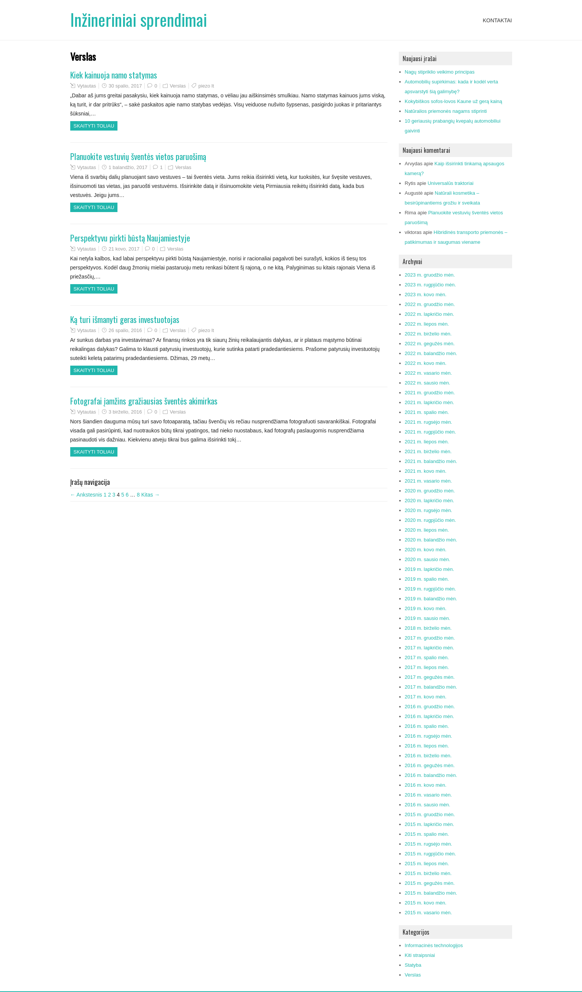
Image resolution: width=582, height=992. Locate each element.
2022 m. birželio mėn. (428, 334)
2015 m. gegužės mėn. (430, 883)
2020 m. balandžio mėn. (431, 540)
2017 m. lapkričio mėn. (429, 648)
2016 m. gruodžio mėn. (430, 706)
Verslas (178, 86)
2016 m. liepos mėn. (427, 746)
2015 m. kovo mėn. (426, 903)
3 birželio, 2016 (125, 412)
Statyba (413, 965)
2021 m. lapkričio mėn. (429, 402)
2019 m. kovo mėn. (426, 608)
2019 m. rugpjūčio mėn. (430, 589)
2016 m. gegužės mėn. (430, 765)
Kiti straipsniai (420, 955)
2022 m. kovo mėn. (426, 363)
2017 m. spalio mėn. (427, 657)
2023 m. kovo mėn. (426, 294)
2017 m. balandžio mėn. (431, 687)
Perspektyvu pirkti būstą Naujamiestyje (130, 238)
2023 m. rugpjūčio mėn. (430, 285)
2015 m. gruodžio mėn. (430, 814)
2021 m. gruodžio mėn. (430, 392)
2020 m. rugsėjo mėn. (428, 510)
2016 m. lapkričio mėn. (429, 716)
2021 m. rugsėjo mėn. (428, 422)
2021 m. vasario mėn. (428, 481)
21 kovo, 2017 (123, 249)
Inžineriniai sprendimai (138, 19)
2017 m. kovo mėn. (426, 697)
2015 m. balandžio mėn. (431, 893)
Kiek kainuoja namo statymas (113, 75)
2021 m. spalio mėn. (427, 412)
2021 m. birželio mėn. (428, 451)
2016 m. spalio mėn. (427, 726)
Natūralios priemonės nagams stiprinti (446, 111)
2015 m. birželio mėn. (428, 873)
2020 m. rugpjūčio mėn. (430, 520)
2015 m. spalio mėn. (427, 834)
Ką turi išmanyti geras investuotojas (124, 319)
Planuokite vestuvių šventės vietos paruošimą (138, 156)
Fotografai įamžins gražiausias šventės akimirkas (144, 401)
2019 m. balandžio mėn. (431, 598)
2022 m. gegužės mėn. (430, 343)
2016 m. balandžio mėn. (431, 775)
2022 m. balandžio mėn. (431, 353)
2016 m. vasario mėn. (428, 795)
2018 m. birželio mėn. (428, 628)
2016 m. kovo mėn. (426, 785)
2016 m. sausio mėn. (428, 804)
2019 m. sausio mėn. (428, 618)
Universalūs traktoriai (450, 183)
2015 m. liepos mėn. (427, 863)
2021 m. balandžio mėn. (431, 461)
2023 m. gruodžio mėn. (430, 275)
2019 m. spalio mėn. (427, 579)
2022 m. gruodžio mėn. (430, 304)
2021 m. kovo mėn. (426, 471)
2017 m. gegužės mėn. (430, 677)
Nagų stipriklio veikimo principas (440, 72)
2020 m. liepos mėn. (427, 530)
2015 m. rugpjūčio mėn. (430, 854)
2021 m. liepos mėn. (427, 441)
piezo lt (206, 86)
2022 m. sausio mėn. (428, 383)
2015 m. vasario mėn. (428, 912)
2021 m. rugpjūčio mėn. (430, 432)
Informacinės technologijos (434, 945)
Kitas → (150, 495)
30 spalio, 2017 (125, 86)
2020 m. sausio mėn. (428, 559)
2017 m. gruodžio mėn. (430, 638)
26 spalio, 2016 (125, 330)
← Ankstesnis (86, 495)
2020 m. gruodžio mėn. (430, 491)
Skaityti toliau (94, 126)
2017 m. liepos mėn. (427, 667)
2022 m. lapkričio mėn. (429, 314)
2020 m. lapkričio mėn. (429, 500)
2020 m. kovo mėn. (426, 549)
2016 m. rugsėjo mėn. (428, 736)
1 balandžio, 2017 (127, 167)
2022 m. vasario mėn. (428, 373)
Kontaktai (497, 20)
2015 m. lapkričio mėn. (429, 824)
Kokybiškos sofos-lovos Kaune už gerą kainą (453, 101)
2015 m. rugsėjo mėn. (428, 844)
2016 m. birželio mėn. (428, 755)
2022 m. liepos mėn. (427, 324)
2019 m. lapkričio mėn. (429, 569)
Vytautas (86, 86)
